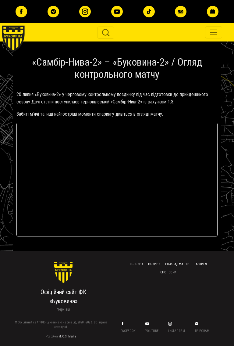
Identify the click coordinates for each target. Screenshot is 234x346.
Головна (137, 264)
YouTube (152, 331)
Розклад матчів (177, 264)
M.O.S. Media (67, 336)
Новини (154, 264)
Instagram (177, 331)
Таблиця (200, 264)
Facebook (128, 331)
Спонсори (168, 272)
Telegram (202, 331)
